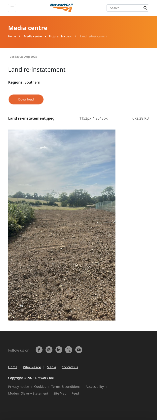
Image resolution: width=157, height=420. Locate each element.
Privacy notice (18, 386)
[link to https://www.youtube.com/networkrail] (79, 351)
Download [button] (26, 99)
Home (12, 36)
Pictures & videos (60, 36)
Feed (75, 393)
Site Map (60, 393)
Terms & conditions (65, 386)
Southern (32, 82)
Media (51, 367)
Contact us (70, 367)
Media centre (33, 36)
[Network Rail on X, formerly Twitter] (69, 351)
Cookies (40, 386)
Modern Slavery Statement (28, 393)
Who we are (32, 367)
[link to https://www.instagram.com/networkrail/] (49, 351)
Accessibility (95, 386)
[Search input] (128, 8)
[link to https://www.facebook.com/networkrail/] (39, 351)
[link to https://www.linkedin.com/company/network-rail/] (59, 351)
